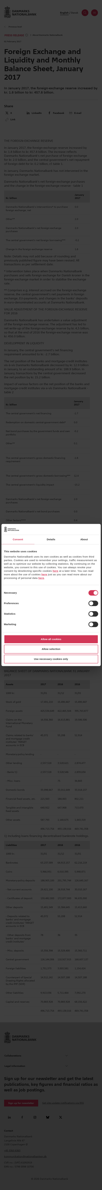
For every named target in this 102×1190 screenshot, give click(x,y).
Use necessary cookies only (51, 659)
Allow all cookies (51, 639)
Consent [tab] (18, 539)
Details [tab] (51, 539)
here (55, 570)
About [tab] (84, 539)
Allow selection (51, 649)
